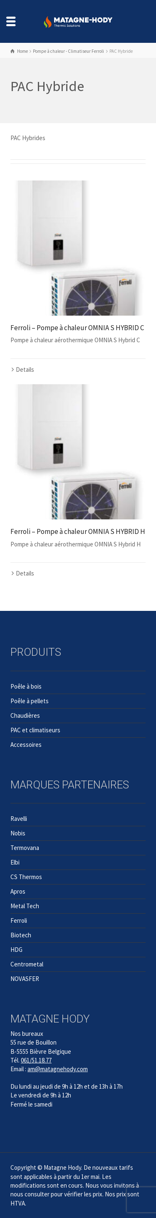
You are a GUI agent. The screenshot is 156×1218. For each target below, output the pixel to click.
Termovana (24, 848)
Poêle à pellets (29, 701)
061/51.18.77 (36, 1060)
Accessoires (26, 745)
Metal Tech (24, 906)
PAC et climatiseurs (35, 730)
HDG (16, 950)
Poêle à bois (26, 686)
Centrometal (26, 964)
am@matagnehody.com (57, 1069)
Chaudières (25, 715)
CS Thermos (26, 877)
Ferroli (18, 920)
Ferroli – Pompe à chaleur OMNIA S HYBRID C (77, 327)
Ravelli (18, 819)
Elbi (15, 862)
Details (25, 369)
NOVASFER (24, 979)
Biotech (20, 935)
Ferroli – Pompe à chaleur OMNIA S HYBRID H (77, 531)
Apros (17, 891)
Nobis (17, 833)
